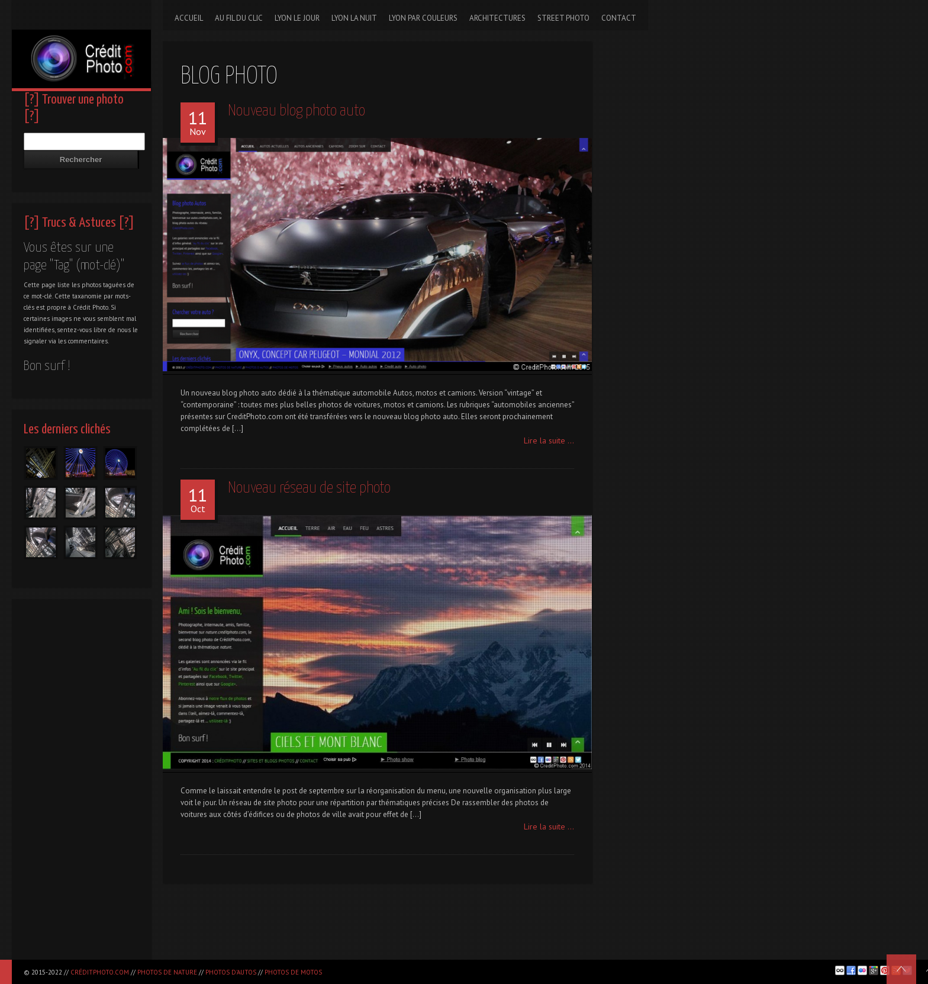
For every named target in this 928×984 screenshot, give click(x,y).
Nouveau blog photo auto (296, 111)
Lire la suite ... (549, 440)
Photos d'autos (230, 972)
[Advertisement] (81, 782)
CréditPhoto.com (99, 972)
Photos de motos (293, 972)
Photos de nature (167, 972)
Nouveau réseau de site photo (309, 488)
